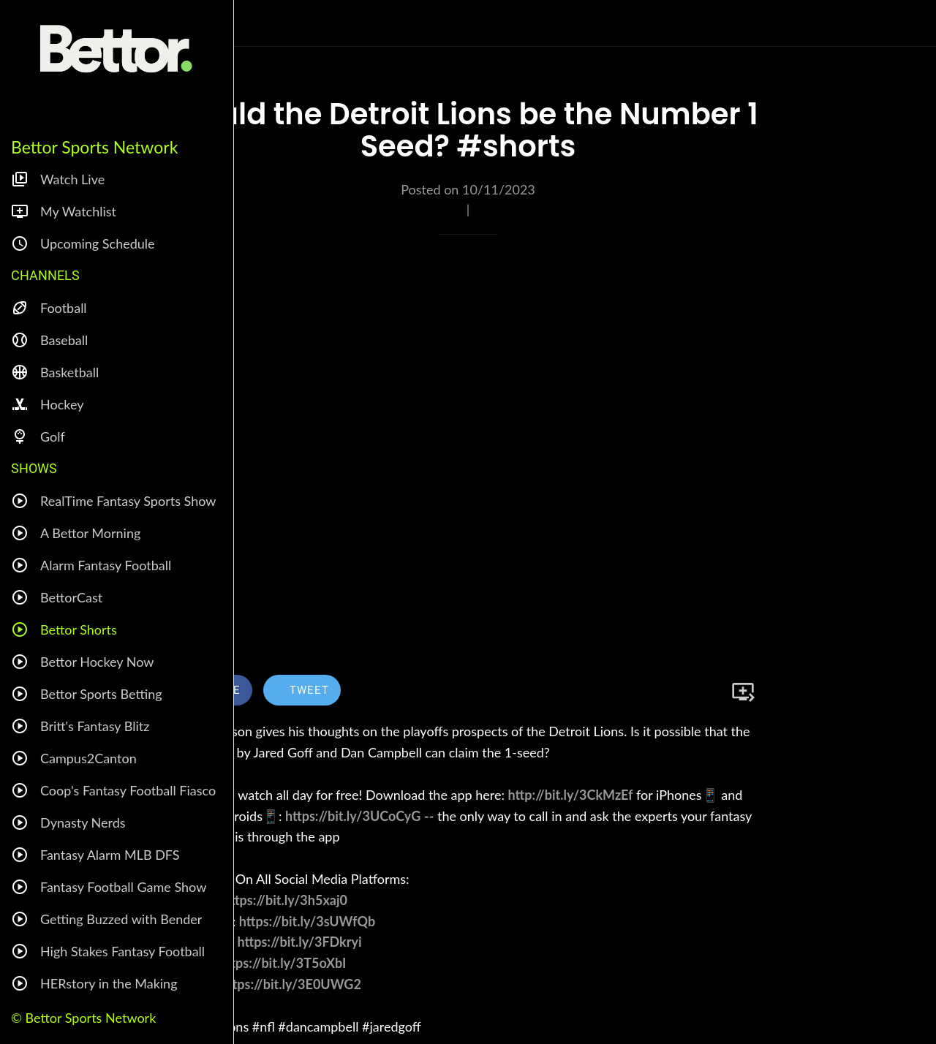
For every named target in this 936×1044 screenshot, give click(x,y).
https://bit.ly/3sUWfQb (307, 921)
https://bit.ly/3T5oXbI (282, 963)
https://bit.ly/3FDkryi (300, 942)
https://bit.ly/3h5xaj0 (285, 900)
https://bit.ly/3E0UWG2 (291, 984)
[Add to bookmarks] (742, 691)
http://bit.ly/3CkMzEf (570, 795)
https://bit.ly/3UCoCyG (352, 816)
